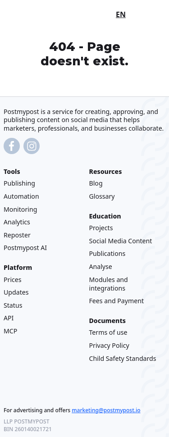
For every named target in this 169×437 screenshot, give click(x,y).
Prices (13, 279)
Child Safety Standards (122, 358)
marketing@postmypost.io (106, 410)
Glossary (102, 196)
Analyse (100, 266)
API (9, 318)
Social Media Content (120, 241)
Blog (96, 183)
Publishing (19, 183)
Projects (101, 227)
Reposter (17, 235)
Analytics (17, 222)
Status (13, 305)
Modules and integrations (108, 283)
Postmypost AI (25, 247)
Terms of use (108, 332)
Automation (21, 196)
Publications (107, 254)
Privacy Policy (109, 345)
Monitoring (20, 209)
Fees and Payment (116, 300)
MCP (10, 331)
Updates (16, 292)
